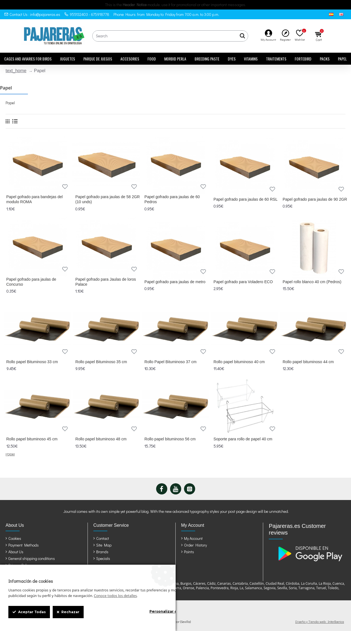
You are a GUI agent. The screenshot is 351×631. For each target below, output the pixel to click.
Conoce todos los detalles (115, 596)
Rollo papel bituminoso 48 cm (101, 439)
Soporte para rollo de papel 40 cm (243, 439)
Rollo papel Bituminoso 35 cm (101, 362)
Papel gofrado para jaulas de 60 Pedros (172, 199)
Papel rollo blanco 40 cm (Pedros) (312, 282)
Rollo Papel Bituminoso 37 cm (170, 362)
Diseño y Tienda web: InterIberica (319, 621)
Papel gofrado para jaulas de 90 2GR (315, 199)
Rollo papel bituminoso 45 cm (32, 439)
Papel (10, 454)
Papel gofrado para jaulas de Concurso (31, 282)
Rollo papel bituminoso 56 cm (170, 439)
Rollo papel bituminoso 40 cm (239, 362)
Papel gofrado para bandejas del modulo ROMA (34, 199)
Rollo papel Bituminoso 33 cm (32, 362)
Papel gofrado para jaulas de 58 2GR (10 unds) (107, 199)
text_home (16, 70)
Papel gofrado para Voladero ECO (243, 282)
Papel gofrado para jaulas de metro (174, 282)
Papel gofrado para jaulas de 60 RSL (246, 199)
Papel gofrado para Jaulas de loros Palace (105, 282)
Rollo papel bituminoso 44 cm (308, 362)
